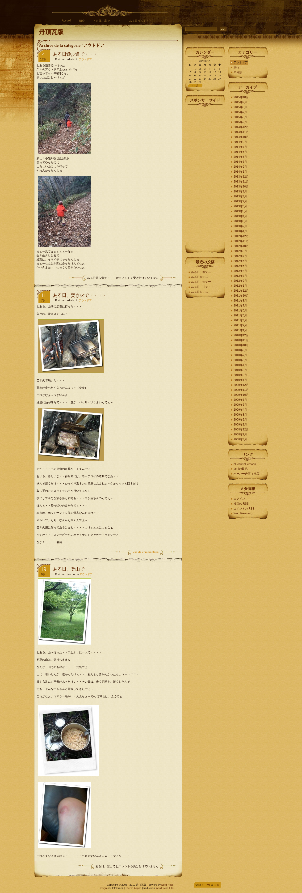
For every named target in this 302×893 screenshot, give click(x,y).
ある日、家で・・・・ (107, 20)
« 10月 (195, 85)
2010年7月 (240, 355)
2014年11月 (241, 132)
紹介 (82, 20)
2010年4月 (240, 365)
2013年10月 (241, 186)
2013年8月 (240, 196)
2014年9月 (240, 142)
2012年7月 (240, 256)
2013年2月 (240, 226)
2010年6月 (240, 360)
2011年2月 (240, 325)
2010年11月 (241, 340)
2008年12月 (241, 429)
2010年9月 (240, 350)
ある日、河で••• (201, 282)
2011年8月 (240, 300)
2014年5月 (240, 156)
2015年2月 (240, 122)
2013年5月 (240, 211)
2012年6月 (240, 261)
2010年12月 (241, 335)
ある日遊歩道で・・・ (75, 54)
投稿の (241, 503)
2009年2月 (240, 419)
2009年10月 (241, 394)
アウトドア (85, 59)
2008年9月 (240, 434)
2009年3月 (240, 414)
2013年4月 (240, 216)
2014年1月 (240, 171)
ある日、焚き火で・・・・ (80, 295)
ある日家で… (200, 277)
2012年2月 (240, 280)
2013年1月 (240, 231)
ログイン (239, 498)
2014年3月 (240, 161)
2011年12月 (241, 290)
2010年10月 (241, 345)
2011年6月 (240, 310)
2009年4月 (240, 409)
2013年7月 (240, 201)
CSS (216, 885)
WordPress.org (243, 513)
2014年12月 (241, 127)
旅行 (236, 67)
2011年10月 (241, 295)
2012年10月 (241, 246)
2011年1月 (240, 330)
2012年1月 (240, 285)
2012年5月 (240, 266)
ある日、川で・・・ (204, 287)
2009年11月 (241, 389)
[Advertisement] (205, 178)
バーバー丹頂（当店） (248, 473)
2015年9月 (240, 102)
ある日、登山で (68, 569)
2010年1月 (240, 380)
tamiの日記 (240, 468)
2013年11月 (241, 181)
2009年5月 (240, 404)
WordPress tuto (164, 888)
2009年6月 (240, 399)
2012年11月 (241, 241)
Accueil (66, 20)
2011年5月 (240, 315)
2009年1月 (240, 424)
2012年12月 (241, 236)
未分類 (238, 72)
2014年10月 (241, 137)
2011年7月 (240, 305)
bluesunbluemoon (245, 464)
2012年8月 (240, 251)
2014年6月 (240, 151)
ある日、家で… (201, 272)
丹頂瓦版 (51, 32)
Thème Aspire (133, 888)
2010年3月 (240, 370)
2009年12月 (241, 385)
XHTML (206, 885)
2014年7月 (240, 147)
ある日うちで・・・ (142, 20)
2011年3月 (240, 320)
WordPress (167, 884)
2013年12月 (241, 176)
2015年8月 (240, 107)
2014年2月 (240, 166)
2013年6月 (240, 206)
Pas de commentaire (146, 552)
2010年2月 (240, 375)
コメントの (244, 508)
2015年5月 (240, 117)
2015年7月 (240, 112)
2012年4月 (240, 270)
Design (103, 888)
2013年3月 (240, 221)
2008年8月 (240, 439)
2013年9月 (240, 191)
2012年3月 (240, 275)
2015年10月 (241, 97)
